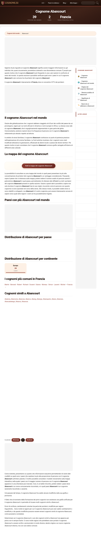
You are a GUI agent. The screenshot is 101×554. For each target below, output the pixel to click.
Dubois (38, 277)
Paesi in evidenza (53, 3)
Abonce (64, 473)
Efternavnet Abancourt (85, 171)
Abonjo (12, 478)
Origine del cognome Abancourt (86, 88)
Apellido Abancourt (84, 120)
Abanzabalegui (10, 294)
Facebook (29, 348)
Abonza (64, 478)
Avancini (30, 454)
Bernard (13, 277)
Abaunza (25, 294)
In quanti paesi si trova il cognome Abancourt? (23, 322)
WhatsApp (16, 348)
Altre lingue (73, 3)
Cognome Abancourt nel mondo (87, 82)
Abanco (28, 292)
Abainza (7, 292)
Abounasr (13, 483)
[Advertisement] (50, 51)
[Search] (88, 2)
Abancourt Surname (85, 126)
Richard (25, 277)
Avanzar (47, 468)
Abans (54, 292)
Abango (39, 292)
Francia (16, 244)
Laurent (56, 277)
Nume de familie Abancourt (87, 188)
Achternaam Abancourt (85, 160)
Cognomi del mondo (13, 33)
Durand (32, 277)
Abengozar (13, 464)
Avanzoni (13, 459)
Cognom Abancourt (84, 143)
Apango (47, 459)
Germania (52, 244)
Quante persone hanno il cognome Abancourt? (23, 328)
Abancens (14, 292)
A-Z (43, 3)
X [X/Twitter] (22, 348)
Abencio (30, 459)
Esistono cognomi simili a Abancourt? (20, 342)
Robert (19, 277)
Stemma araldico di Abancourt (87, 93)
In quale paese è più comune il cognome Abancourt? (25, 309)
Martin (7, 277)
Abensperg (31, 468)
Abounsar (30, 483)
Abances (22, 292)
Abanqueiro (47, 292)
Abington (30, 478)
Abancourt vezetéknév (85, 183)
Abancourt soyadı (88, 199)
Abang (34, 292)
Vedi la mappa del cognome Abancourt (38, 166)
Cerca (68, 500)
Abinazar (30, 473)
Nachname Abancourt (85, 137)
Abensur (12, 444)
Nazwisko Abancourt (85, 154)
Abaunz (18, 294)
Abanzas (65, 468)
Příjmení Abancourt (84, 166)
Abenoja (30, 464)
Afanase (47, 483)
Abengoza (65, 459)
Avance (29, 444)
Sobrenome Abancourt (85, 149)
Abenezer (13, 468)
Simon (50, 277)
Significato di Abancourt (85, 99)
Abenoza (65, 464)
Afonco (12, 473)
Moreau (44, 277)
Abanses (60, 292)
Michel (63, 277)
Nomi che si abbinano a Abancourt (87, 105)
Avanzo (64, 454)
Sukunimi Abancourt (85, 177)
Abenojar (48, 464)
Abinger (47, 473)
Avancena (48, 449)
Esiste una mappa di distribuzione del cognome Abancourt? (28, 335)
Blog (64, 3)
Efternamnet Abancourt (86, 194)
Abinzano (48, 478)
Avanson (47, 454)
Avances (13, 454)
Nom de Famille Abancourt (87, 132)
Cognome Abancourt (84, 77)
